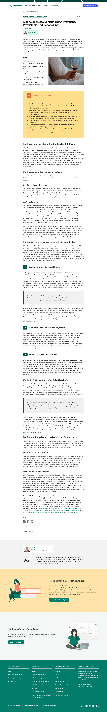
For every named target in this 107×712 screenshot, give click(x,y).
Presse (34, 671)
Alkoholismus (59, 692)
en (79, 706)
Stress (57, 674)
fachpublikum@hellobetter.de (69, 1)
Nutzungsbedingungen (15, 678)
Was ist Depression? (61, 685)
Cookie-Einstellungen (15, 685)
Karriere (34, 688)
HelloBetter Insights (38, 678)
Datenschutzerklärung (15, 674)
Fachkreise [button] (27, 5)
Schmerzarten (59, 688)
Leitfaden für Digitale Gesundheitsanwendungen (48, 512)
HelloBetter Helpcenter (39, 674)
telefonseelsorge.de (84, 684)
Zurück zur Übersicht (31, 12)
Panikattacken (59, 678)
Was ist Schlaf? (60, 681)
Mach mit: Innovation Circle (40, 681)
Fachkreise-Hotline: (86, 1)
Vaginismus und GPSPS (62, 695)
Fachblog (75, 512)
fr (82, 706)
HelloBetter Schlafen (55, 498)
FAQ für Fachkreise (52, 1)
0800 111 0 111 (87, 686)
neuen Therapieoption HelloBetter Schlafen (54, 508)
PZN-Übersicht (38, 1)
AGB (9, 671)
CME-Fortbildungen (38, 692)
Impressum (11, 681)
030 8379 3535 (95, 1)
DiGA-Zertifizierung (72, 510)
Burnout (57, 671)
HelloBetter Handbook (39, 685)
